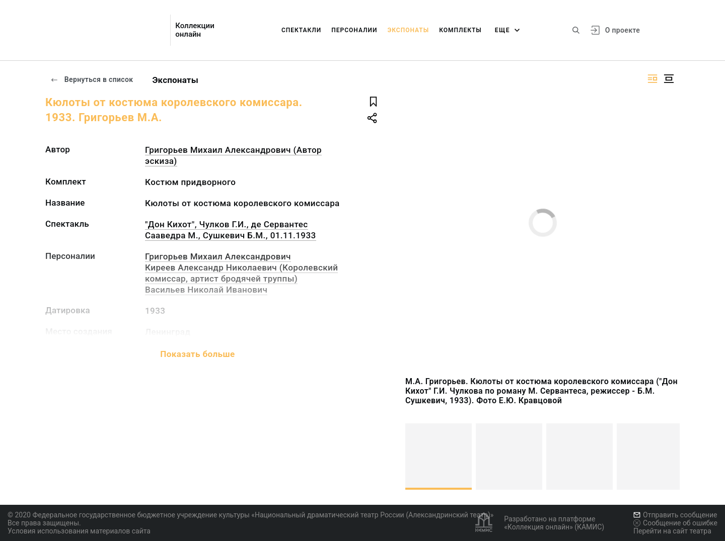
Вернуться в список (91, 79)
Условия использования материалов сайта (79, 531)
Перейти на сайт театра (672, 531)
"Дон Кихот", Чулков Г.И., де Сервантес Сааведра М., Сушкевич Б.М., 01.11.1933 (230, 229)
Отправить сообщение (675, 515)
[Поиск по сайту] (576, 30)
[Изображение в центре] (669, 78)
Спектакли (301, 30)
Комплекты (460, 30)
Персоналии (354, 30)
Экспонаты (408, 30)
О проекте (622, 30)
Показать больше (197, 354)
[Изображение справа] (652, 78)
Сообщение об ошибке (675, 523)
